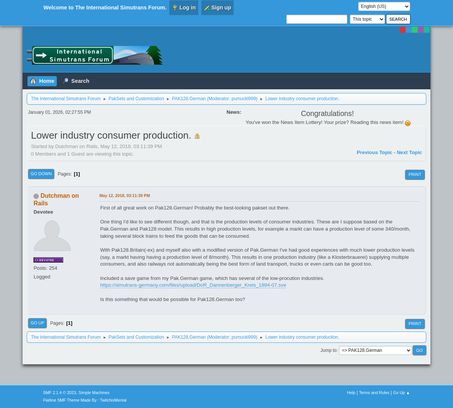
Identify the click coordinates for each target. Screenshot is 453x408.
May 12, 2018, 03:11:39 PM (124, 195)
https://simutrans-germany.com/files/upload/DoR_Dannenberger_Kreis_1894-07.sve (193, 285)
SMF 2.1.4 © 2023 (59, 392)
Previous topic (374, 152)
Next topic (409, 152)
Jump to (329, 350)
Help (351, 392)
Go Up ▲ (401, 392)
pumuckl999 (243, 98)
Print (415, 174)
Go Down (41, 173)
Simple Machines (94, 392)
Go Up (37, 323)
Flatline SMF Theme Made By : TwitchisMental (84, 400)
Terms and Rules (374, 392)
